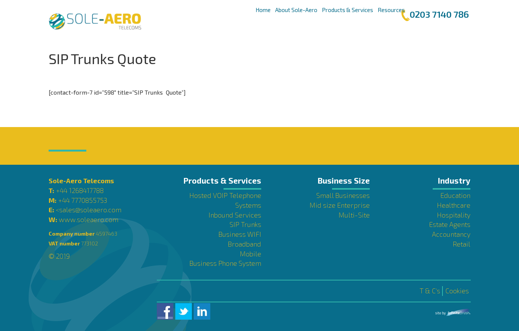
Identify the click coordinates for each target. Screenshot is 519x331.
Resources (391, 9)
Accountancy (451, 234)
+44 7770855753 (82, 200)
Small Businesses (343, 195)
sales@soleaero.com (90, 209)
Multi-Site (354, 215)
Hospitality (453, 215)
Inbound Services (234, 215)
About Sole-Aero (296, 9)
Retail (461, 244)
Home (263, 9)
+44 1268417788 (80, 190)
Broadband (244, 244)
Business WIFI (239, 234)
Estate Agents (449, 224)
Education (455, 195)
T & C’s (429, 291)
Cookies (457, 291)
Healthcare (453, 205)
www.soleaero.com (88, 219)
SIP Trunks (245, 224)
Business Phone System (225, 263)
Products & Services (347, 9)
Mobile (250, 254)
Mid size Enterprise (339, 205)
